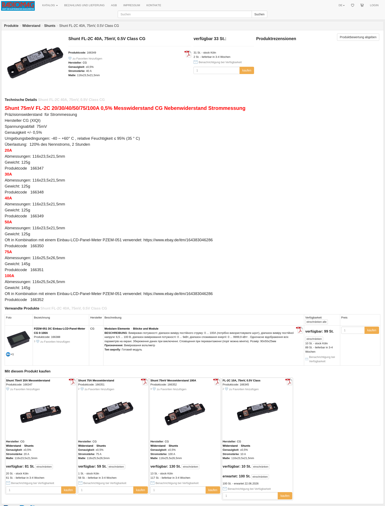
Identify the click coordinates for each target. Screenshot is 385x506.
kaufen (246, 70)
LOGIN (374, 5)
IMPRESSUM (131, 5)
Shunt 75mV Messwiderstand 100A (173, 380)
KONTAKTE (154, 5)
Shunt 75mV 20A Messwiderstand (28, 380)
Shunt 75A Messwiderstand (96, 380)
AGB (114, 5)
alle (316, 321)
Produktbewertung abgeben (358, 37)
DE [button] (341, 5)
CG (85, 62)
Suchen (259, 14)
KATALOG (50, 5)
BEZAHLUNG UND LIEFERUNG (84, 5)
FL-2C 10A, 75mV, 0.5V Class (241, 380)
